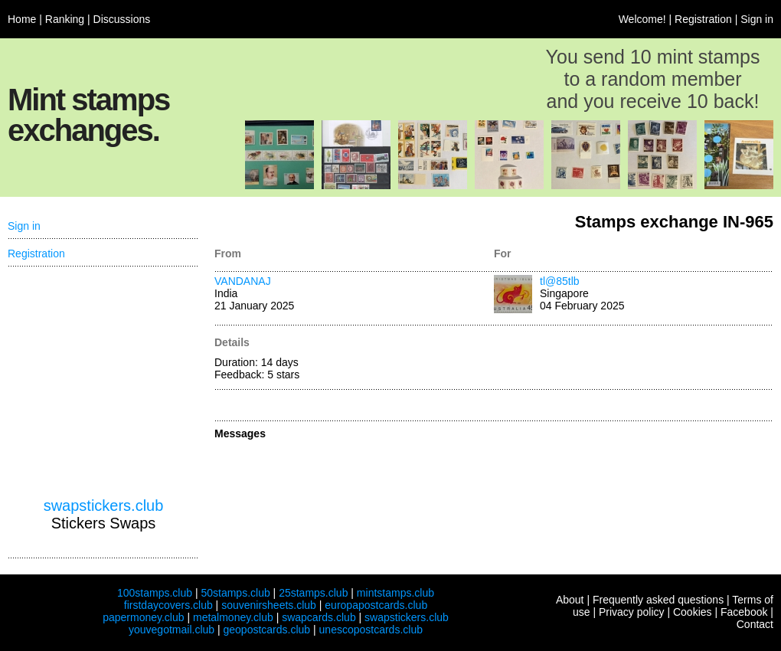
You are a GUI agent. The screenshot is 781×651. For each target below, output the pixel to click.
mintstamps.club (395, 593)
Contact (755, 624)
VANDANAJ (242, 281)
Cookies (692, 612)
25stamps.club (313, 593)
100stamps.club (154, 593)
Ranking (64, 19)
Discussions (122, 19)
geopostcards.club (267, 629)
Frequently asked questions (658, 600)
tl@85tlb (560, 281)
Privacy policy (632, 612)
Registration (703, 19)
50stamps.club (235, 593)
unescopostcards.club (371, 629)
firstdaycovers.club (168, 605)
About (570, 600)
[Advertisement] (103, 382)
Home (22, 19)
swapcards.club (319, 617)
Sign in (756, 19)
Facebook (744, 612)
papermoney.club (143, 617)
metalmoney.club (233, 617)
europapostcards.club (376, 605)
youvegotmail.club (171, 629)
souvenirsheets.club (268, 605)
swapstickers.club (104, 505)
